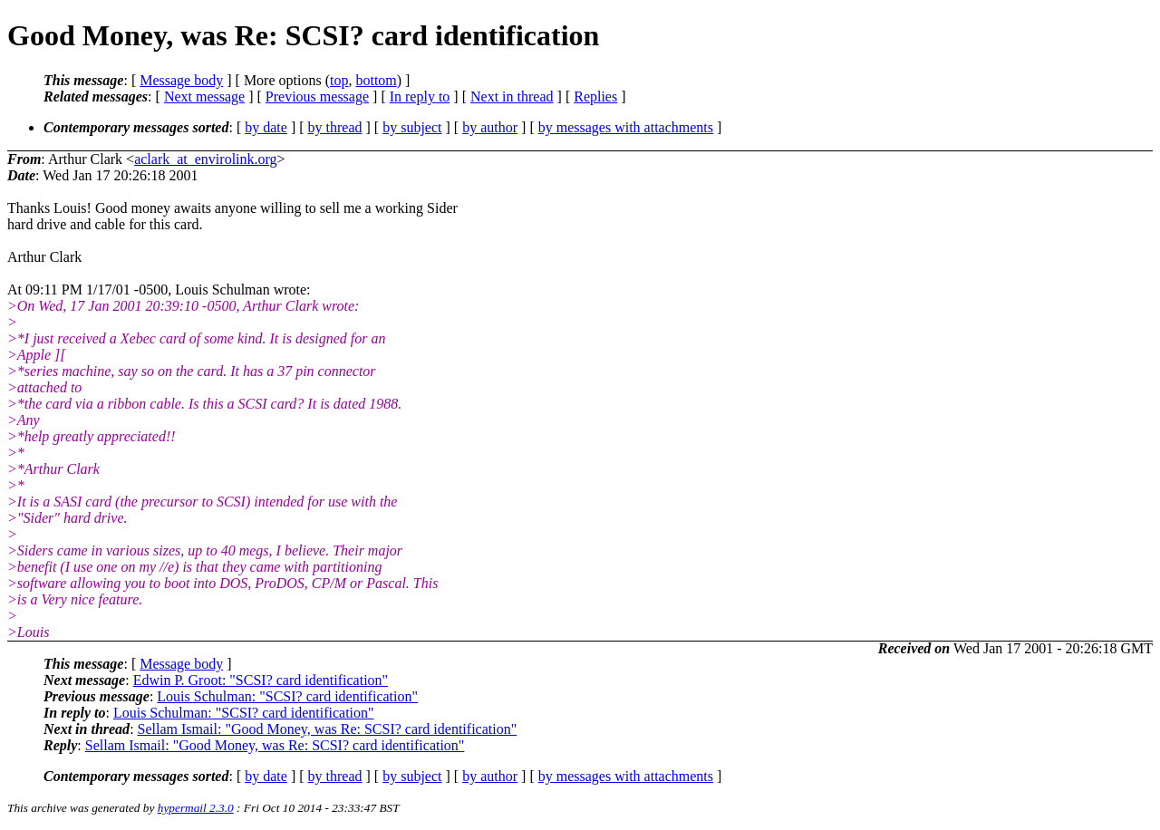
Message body (181, 80)
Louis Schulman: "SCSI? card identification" (287, 696)
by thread (335, 127)
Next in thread (512, 96)
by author (489, 127)
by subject (411, 127)
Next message (204, 96)
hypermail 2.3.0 (196, 808)
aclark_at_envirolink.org (205, 159)
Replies (595, 96)
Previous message (317, 96)
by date (266, 127)
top (339, 80)
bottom (375, 80)
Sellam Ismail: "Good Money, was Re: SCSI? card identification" (327, 729)
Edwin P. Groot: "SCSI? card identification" (260, 680)
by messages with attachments (625, 127)
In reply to (420, 96)
